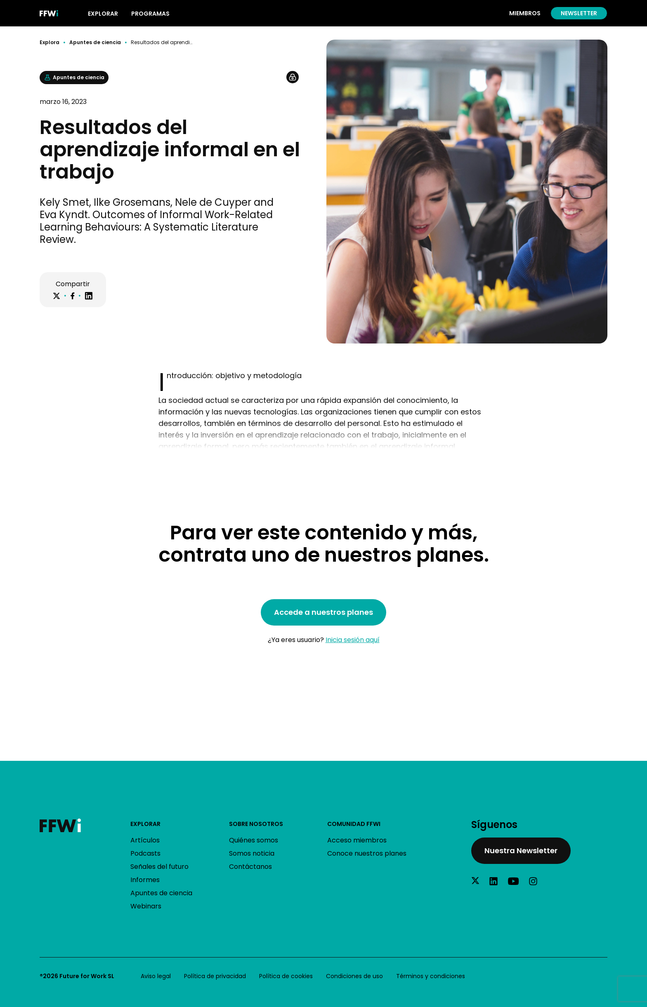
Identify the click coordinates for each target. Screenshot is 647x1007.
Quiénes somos (253, 840)
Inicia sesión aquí (353, 640)
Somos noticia (251, 853)
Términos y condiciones (430, 976)
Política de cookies (286, 976)
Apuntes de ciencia (95, 42)
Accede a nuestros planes (323, 612)
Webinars (145, 906)
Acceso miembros (357, 840)
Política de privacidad (215, 976)
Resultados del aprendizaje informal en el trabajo (162, 42)
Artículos (145, 840)
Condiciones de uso (354, 976)
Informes (145, 880)
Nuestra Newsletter (520, 850)
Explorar (145, 824)
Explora (49, 42)
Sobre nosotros (256, 824)
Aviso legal (156, 976)
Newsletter (579, 13)
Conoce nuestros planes (366, 853)
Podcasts (145, 853)
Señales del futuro (159, 866)
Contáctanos (250, 866)
